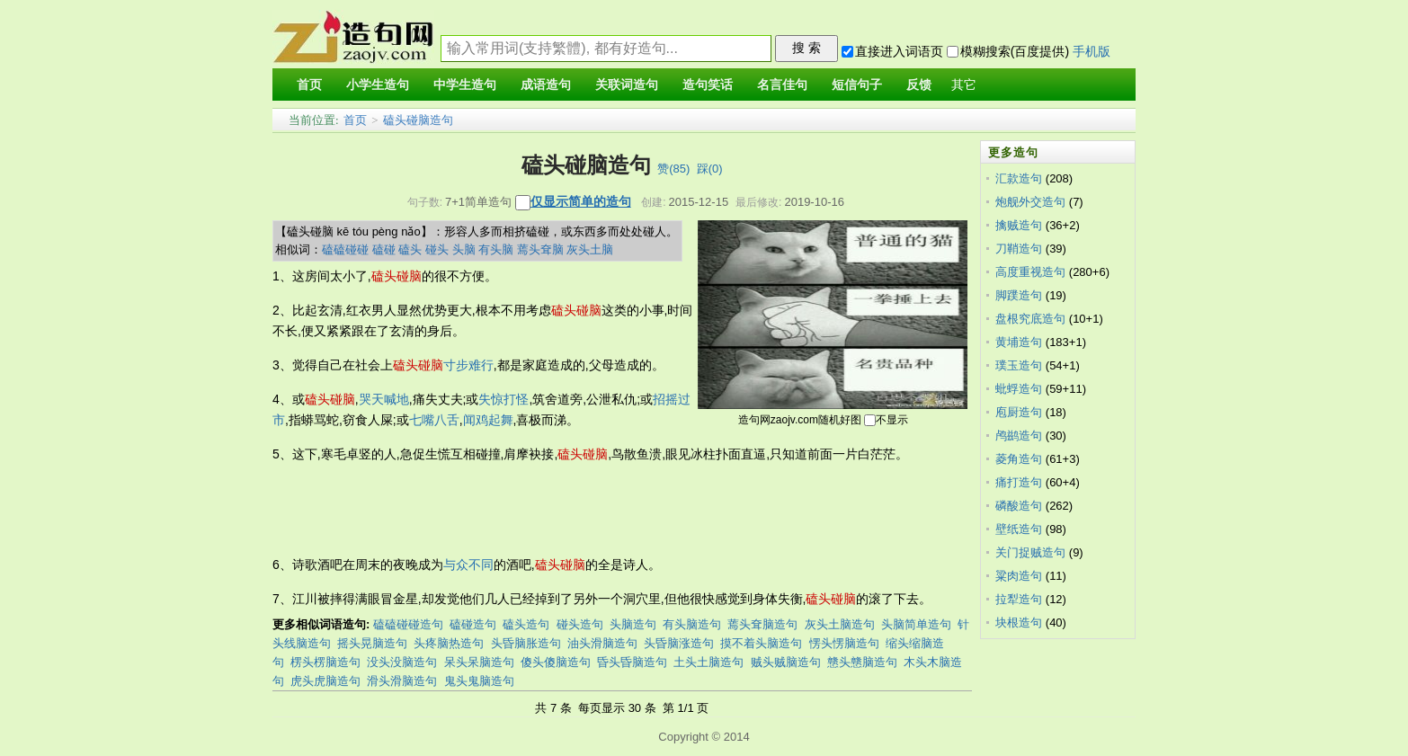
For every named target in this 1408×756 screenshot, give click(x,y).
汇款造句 (1018, 178)
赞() (673, 168)
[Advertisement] (599, 509)
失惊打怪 (503, 399)
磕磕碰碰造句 (408, 624)
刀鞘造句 (1018, 248)
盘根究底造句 (1030, 318)
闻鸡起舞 (488, 420)
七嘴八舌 (434, 420)
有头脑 (495, 249)
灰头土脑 (589, 249)
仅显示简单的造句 (580, 201)
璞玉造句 (1018, 365)
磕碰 (384, 249)
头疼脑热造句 (449, 643)
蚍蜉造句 (1018, 389)
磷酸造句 (1018, 505)
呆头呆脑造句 (479, 662)
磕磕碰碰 (345, 249)
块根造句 (1018, 622)
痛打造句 (1018, 482)
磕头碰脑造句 (418, 120)
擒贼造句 (1018, 225)
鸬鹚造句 (1018, 435)
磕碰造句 (473, 624)
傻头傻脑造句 (556, 662)
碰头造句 (580, 624)
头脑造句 (633, 624)
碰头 (437, 249)
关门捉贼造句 (1030, 552)
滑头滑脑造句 (402, 681)
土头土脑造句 (708, 662)
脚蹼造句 (1018, 295)
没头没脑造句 (402, 662)
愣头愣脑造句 (844, 643)
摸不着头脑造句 (761, 643)
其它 (963, 85)
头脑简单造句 (916, 624)
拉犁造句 (1018, 599)
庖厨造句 (1018, 412)
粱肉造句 (1018, 576)
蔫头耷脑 (540, 249)
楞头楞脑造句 (325, 662)
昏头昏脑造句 (632, 662)
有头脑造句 (692, 624)
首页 (355, 120)
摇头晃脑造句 (372, 643)
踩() (710, 168)
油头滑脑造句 (602, 643)
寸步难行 (468, 365)
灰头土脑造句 (840, 624)
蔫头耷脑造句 (762, 624)
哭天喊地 (384, 399)
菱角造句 (1018, 459)
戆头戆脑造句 (862, 662)
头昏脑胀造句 (526, 643)
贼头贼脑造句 (786, 662)
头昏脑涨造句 (679, 643)
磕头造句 (526, 624)
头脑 (464, 249)
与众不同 (468, 564)
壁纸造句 (1018, 529)
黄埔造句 (1018, 342)
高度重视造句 (1030, 272)
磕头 (410, 249)
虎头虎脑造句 (325, 681)
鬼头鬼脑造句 (479, 681)
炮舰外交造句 (1030, 202)
